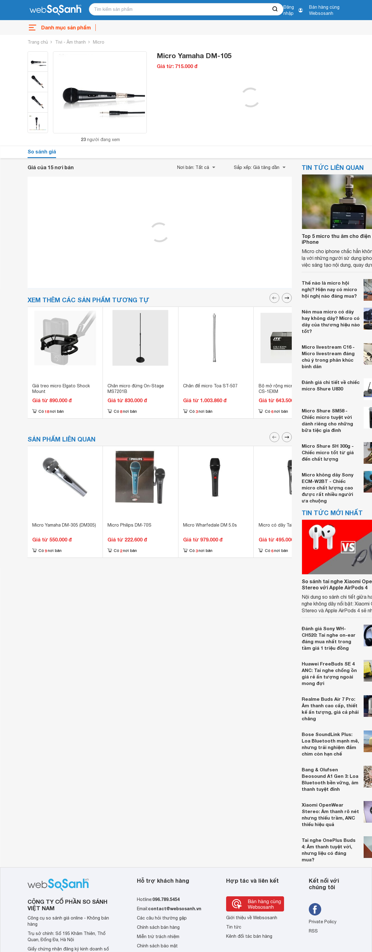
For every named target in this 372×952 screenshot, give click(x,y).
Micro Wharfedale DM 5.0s (210, 525)
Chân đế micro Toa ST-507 (210, 385)
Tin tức (233, 926)
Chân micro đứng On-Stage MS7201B (135, 388)
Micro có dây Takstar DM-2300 (290, 525)
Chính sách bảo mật (157, 945)
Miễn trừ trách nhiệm (158, 936)
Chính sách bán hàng (158, 927)
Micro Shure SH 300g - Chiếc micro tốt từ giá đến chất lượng (328, 452)
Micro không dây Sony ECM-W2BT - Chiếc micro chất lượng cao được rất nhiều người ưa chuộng (327, 487)
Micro (98, 42)
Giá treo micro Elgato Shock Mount (61, 388)
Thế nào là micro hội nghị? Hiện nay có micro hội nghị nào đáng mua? (329, 289)
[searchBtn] (275, 9)
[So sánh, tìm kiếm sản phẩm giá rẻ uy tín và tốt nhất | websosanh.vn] (55, 10)
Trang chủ (38, 42)
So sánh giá (42, 151)
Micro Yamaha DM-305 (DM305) (64, 525)
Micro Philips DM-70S (129, 525)
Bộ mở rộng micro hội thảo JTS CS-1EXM (291, 388)
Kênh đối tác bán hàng (249, 936)
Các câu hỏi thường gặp (162, 917)
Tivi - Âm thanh (70, 42)
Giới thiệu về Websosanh (251, 917)
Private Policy (322, 921)
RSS (313, 930)
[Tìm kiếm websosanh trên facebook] (315, 909)
